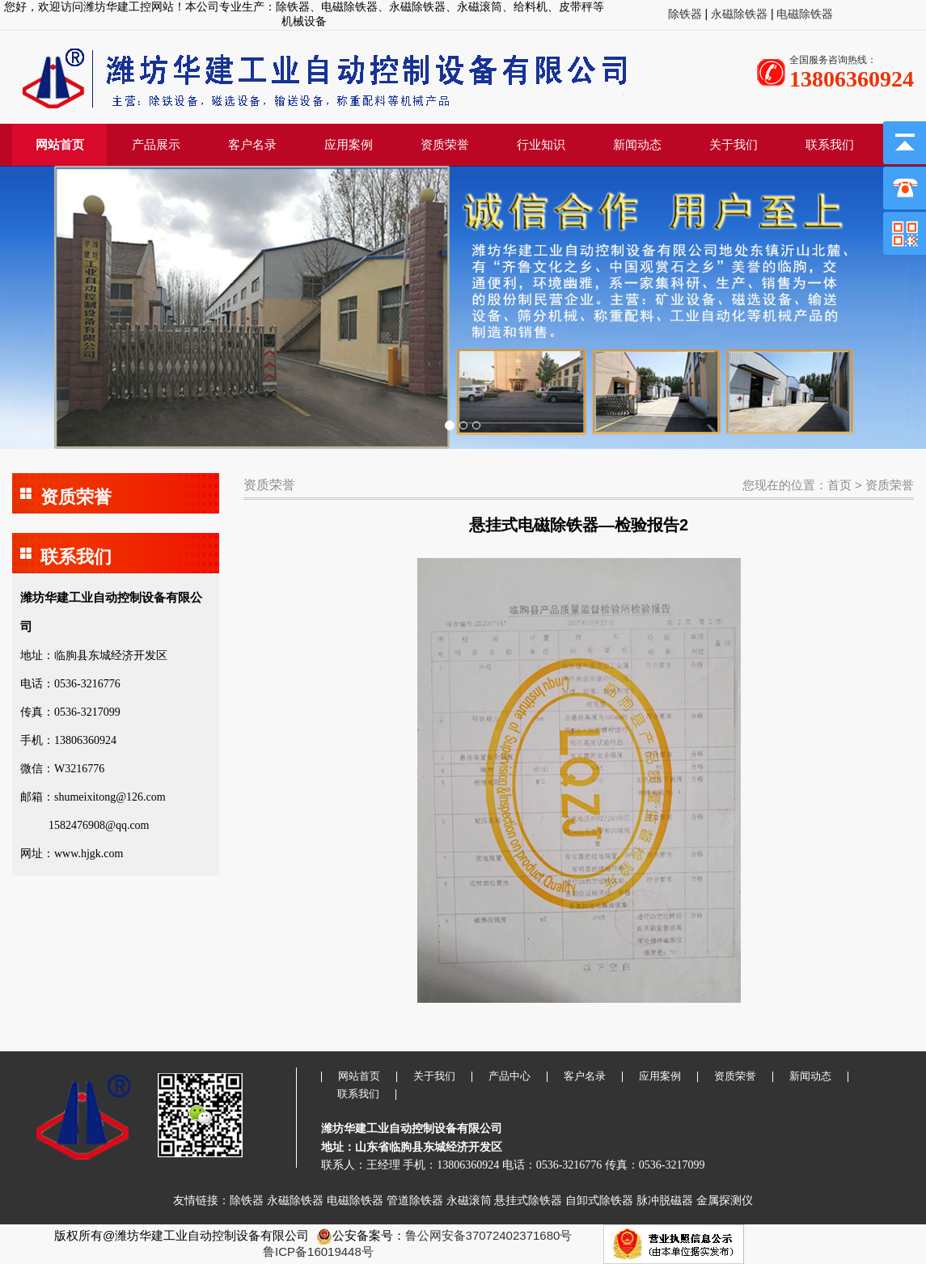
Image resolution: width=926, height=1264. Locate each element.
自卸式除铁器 (599, 1200)
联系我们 (829, 144)
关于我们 (733, 144)
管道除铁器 (415, 1200)
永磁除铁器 (737, 13)
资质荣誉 (445, 144)
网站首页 (60, 144)
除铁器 (686, 13)
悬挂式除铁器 (528, 1200)
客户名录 (252, 144)
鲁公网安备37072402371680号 (489, 1235)
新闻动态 (637, 144)
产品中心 (509, 1076)
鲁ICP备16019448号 (318, 1251)
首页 (839, 485)
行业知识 (541, 144)
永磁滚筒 (469, 1200)
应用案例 (348, 144)
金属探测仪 (724, 1200)
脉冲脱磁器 (664, 1200)
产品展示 (156, 144)
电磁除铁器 (804, 13)
